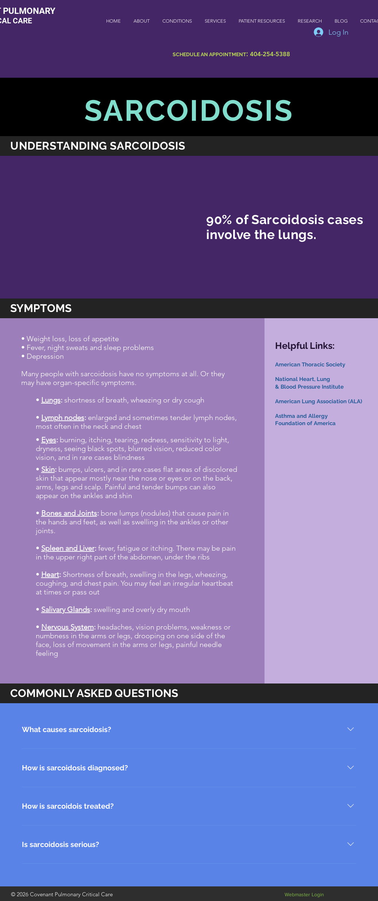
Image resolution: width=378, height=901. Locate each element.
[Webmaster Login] (304, 894)
